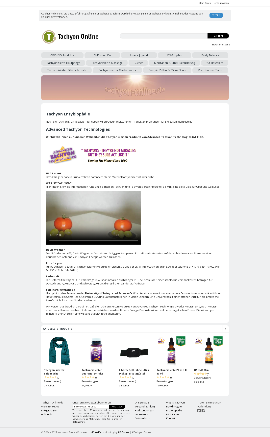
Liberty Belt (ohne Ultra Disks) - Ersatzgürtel (134, 371)
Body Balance (210, 55)
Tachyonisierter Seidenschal (54, 371)
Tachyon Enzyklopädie (71, 121)
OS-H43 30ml (201, 370)
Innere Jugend (139, 55)
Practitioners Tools (210, 70)
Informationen (79, 186)
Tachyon (119, 186)
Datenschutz (79, 422)
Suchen (218, 36)
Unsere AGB (142, 402)
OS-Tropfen (174, 55)
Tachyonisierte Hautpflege (63, 63)
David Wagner (81, 253)
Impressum (141, 414)
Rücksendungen (144, 410)
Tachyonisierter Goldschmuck (117, 70)
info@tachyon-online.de (156, 266)
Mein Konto (205, 3)
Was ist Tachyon (175, 402)
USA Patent (173, 414)
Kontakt (170, 418)
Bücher (138, 63)
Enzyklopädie (174, 410)
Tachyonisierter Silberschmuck (66, 70)
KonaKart (97, 432)
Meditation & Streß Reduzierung (174, 63)
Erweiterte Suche (221, 44)
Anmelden (117, 406)
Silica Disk (185, 186)
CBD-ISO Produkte (62, 55)
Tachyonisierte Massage (107, 63)
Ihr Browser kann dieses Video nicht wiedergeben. (93, 218)
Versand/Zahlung (145, 406)
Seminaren (73, 293)
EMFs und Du (102, 55)
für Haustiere (215, 63)
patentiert (97, 177)
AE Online (123, 432)
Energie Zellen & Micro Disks (167, 70)
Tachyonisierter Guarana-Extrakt (92, 371)
